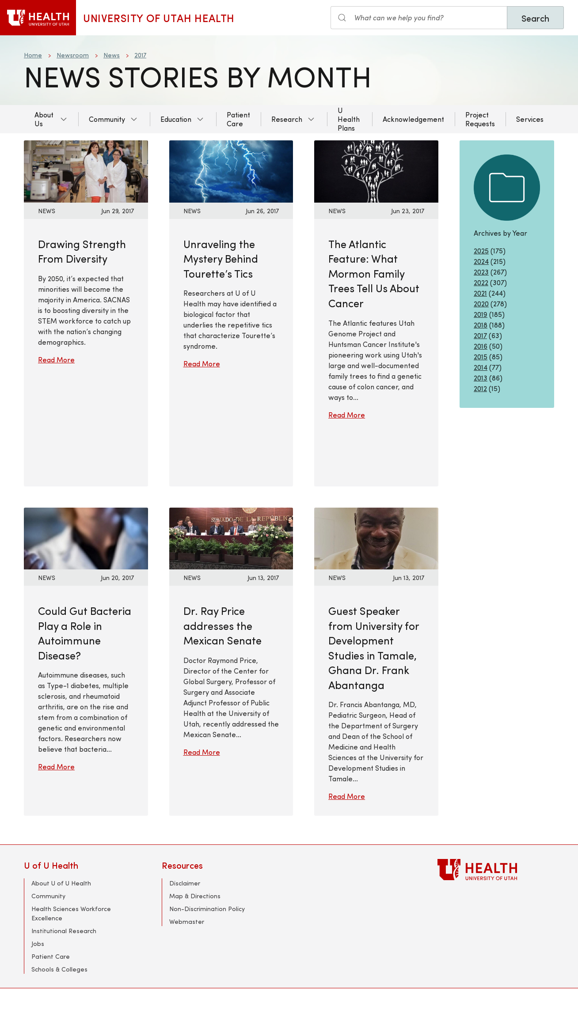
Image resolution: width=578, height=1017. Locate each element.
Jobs (37, 943)
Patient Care (238, 119)
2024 (481, 261)
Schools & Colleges (59, 969)
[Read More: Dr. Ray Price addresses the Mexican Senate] (231, 537)
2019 (480, 314)
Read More (56, 359)
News (111, 55)
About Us (43, 119)
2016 (480, 345)
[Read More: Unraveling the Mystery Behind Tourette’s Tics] (231, 170)
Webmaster (186, 921)
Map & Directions (195, 896)
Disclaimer (184, 883)
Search (535, 18)
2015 (480, 356)
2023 (481, 271)
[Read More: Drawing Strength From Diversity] (86, 170)
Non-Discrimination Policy (207, 908)
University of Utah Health (159, 18)
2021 (480, 293)
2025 (481, 250)
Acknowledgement (413, 119)
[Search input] (419, 17)
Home (33, 55)
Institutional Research (63, 931)
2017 (140, 55)
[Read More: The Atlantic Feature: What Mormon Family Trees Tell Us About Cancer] (376, 170)
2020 (481, 303)
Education (175, 119)
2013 (480, 377)
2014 (480, 367)
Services (530, 119)
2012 (480, 388)
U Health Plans (349, 118)
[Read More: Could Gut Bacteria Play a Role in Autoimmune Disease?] (86, 537)
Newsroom (73, 55)
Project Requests (480, 119)
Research (286, 119)
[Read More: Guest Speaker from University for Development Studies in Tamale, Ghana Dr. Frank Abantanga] (376, 537)
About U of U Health (61, 883)
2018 (480, 324)
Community (107, 119)
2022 (481, 282)
